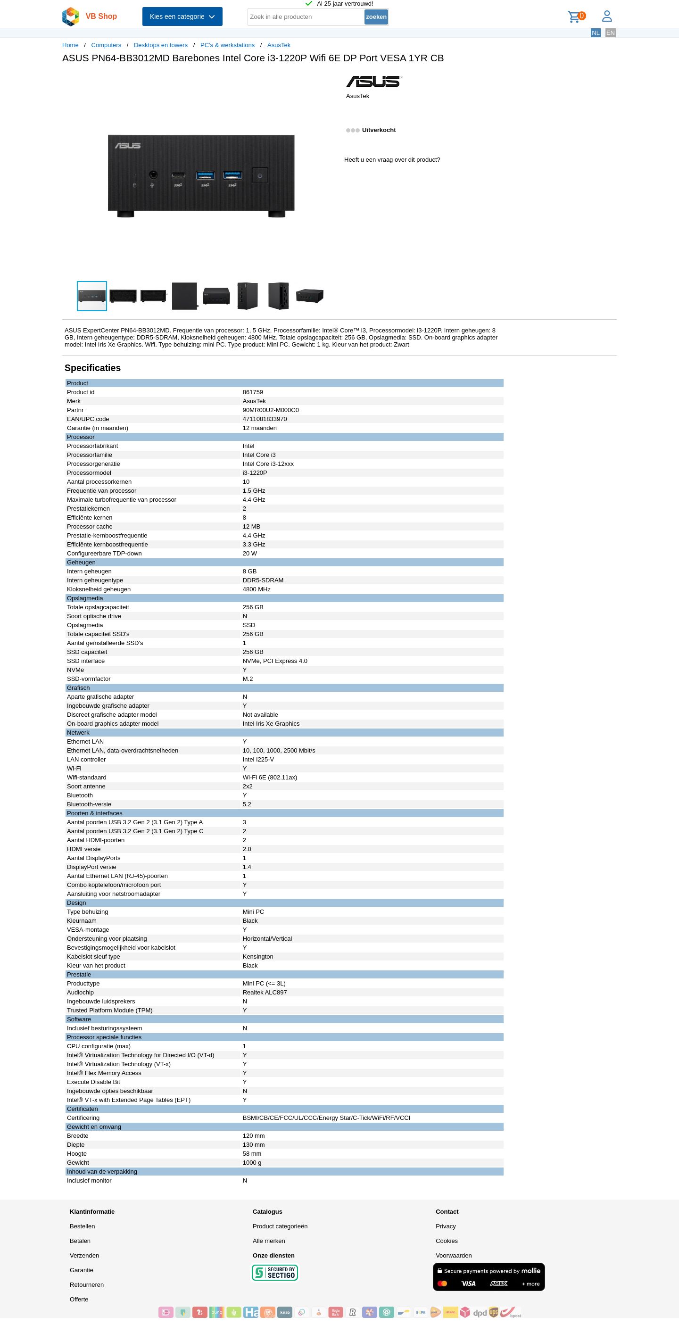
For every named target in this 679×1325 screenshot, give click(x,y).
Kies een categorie (182, 16)
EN (610, 32)
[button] (331, 80)
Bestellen (82, 1226)
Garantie (81, 1270)
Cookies (447, 1240)
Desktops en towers (161, 45)
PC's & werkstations (227, 45)
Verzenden (84, 1255)
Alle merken (269, 1240)
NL (596, 32)
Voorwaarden (454, 1255)
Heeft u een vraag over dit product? (392, 159)
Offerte (79, 1299)
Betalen (80, 1240)
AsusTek (278, 45)
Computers (106, 45)
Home (70, 45)
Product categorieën (280, 1226)
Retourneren (87, 1284)
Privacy (446, 1226)
